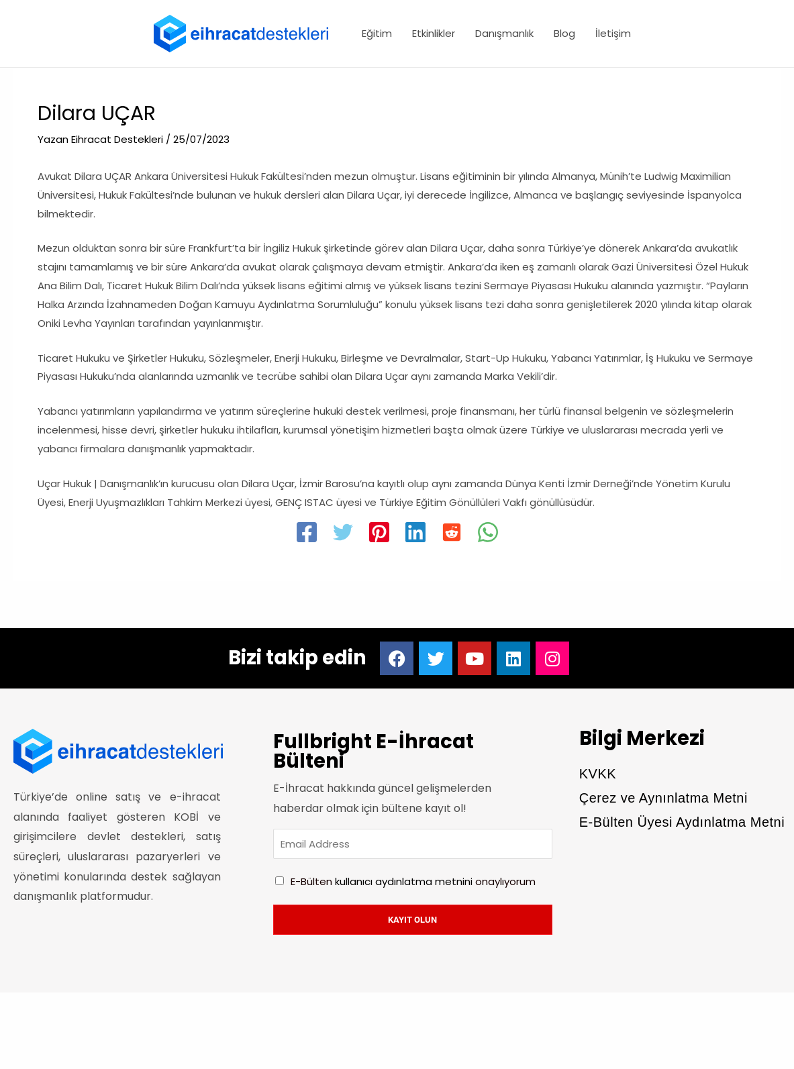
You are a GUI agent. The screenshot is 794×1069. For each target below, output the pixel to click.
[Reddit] (452, 534)
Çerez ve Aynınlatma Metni (663, 798)
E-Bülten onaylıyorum (413, 883)
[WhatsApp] (488, 534)
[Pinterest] (379, 534)
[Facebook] (307, 534)
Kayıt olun (412, 921)
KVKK (597, 773)
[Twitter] (343, 534)
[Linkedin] (415, 534)
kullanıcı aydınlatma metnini (404, 883)
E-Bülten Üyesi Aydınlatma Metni (682, 822)
